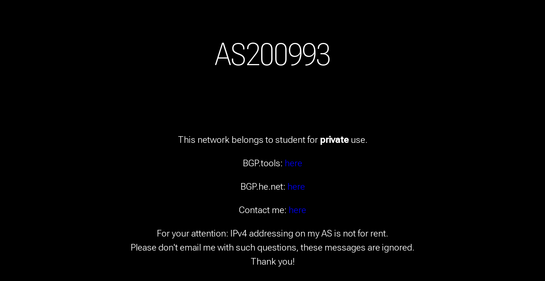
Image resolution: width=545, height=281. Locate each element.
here (293, 163)
